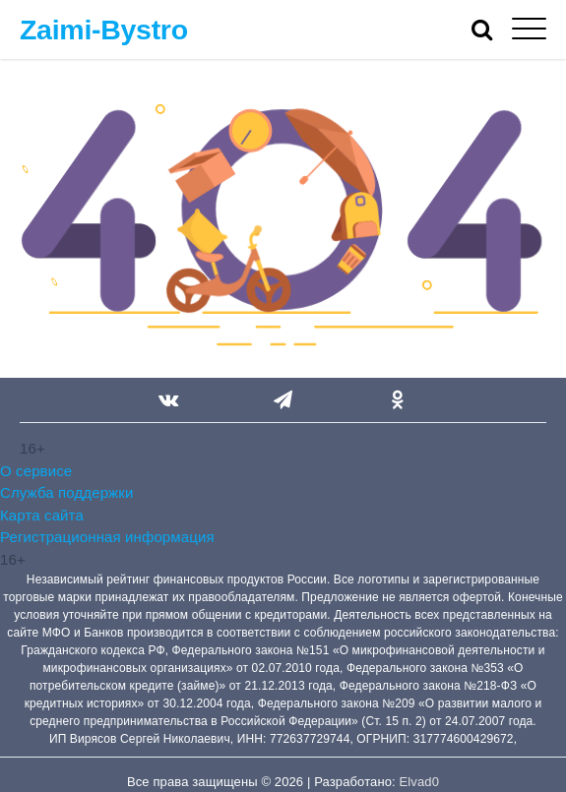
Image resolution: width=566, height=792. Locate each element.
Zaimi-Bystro (104, 29)
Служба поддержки (66, 492)
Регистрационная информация (107, 536)
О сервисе (36, 470)
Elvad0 (419, 781)
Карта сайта (42, 515)
